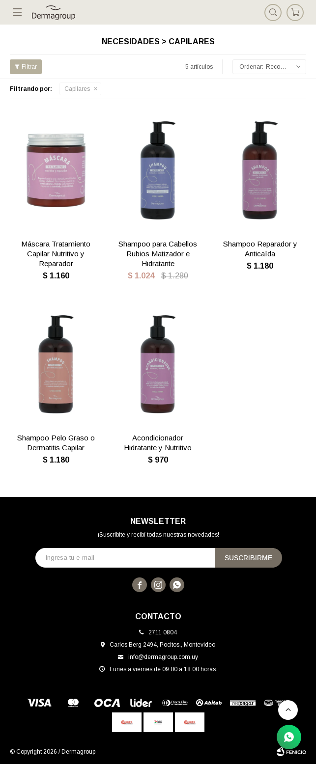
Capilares (77, 88)
